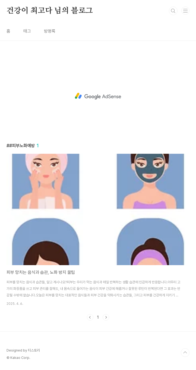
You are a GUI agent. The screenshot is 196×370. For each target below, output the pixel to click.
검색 (173, 11)
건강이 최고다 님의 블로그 (50, 11)
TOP (185, 352)
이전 (90, 317)
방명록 (49, 31)
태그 (27, 31)
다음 (106, 317)
